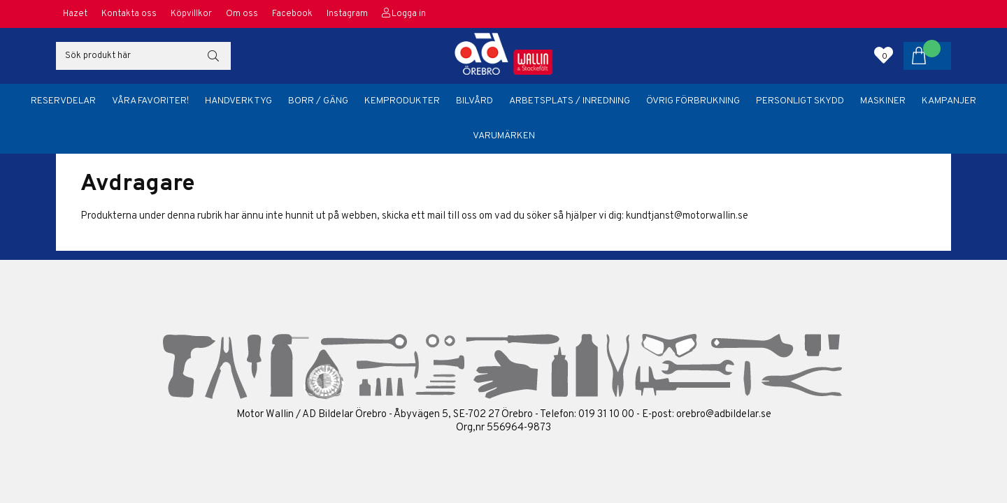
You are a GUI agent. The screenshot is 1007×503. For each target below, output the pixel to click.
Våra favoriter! (150, 101)
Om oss (242, 14)
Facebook (292, 14)
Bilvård (474, 101)
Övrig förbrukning (693, 101)
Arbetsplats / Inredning (569, 101)
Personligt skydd (800, 101)
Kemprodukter (402, 101)
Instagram (347, 14)
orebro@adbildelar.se (723, 414)
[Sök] (143, 56)
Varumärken (504, 136)
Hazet (75, 14)
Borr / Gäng (318, 101)
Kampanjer (949, 101)
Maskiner (883, 101)
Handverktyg (238, 101)
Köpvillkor (191, 14)
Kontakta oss (129, 14)
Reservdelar (63, 101)
